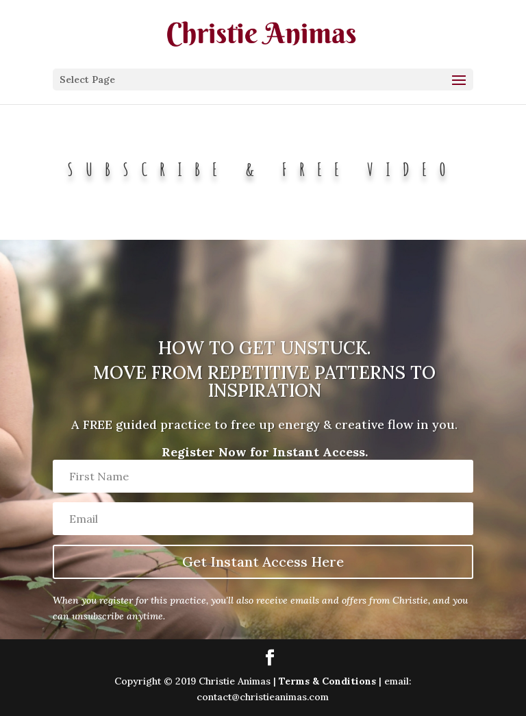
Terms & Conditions (327, 681)
